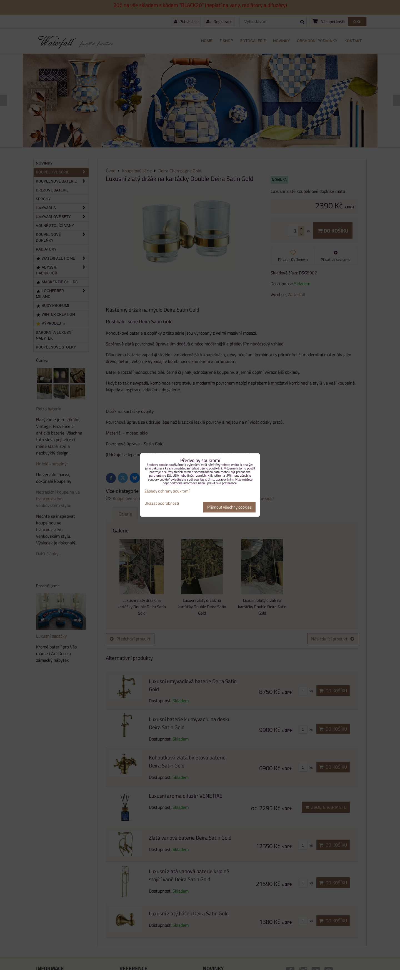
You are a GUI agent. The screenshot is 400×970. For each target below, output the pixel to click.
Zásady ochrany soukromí (166, 491)
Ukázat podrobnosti (161, 503)
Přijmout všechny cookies (229, 507)
